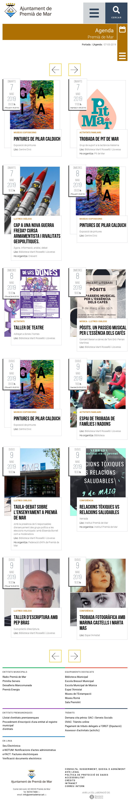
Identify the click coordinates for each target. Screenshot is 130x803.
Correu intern (75, 786)
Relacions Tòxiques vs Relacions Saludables (99, 510)
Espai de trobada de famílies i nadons (97, 421)
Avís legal (72, 772)
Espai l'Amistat (73, 689)
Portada (86, 44)
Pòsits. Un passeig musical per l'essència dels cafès (103, 330)
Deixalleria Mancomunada (17, 685)
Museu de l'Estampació (78, 693)
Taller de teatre (29, 328)
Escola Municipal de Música (81, 685)
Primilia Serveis (11, 681)
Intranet (71, 783)
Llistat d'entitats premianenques (21, 717)
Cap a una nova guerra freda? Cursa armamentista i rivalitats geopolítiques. (37, 234)
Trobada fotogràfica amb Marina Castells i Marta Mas (102, 623)
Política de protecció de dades (86, 775)
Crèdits (70, 780)
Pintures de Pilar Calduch (37, 139)
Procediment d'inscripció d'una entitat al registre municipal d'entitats (30, 725)
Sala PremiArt (73, 702)
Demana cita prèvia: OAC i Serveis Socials (89, 717)
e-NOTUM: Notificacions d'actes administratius (29, 750)
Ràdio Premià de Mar (14, 676)
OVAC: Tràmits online (77, 721)
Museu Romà (72, 698)
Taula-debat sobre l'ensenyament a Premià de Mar (35, 513)
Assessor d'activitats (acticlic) (82, 730)
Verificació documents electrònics (22, 758)
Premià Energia (11, 689)
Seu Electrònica (11, 745)
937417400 (32, 792)
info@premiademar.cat (33, 795)
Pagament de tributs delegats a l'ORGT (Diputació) (93, 726)
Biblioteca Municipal (76, 676)
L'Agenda (97, 44)
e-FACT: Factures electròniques (20, 754)
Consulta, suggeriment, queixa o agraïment (95, 769)
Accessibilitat (75, 777)
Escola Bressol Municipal (79, 681)
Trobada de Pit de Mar (99, 139)
